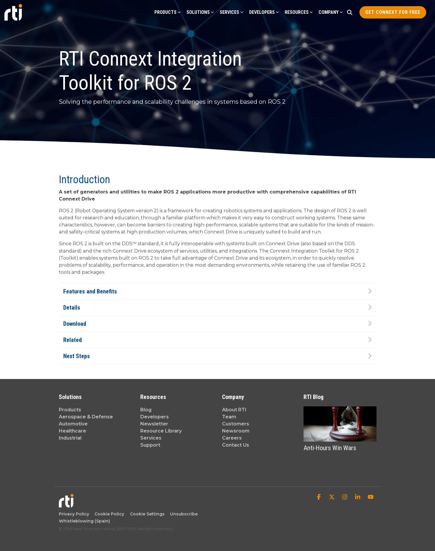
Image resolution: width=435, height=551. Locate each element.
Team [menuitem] (229, 417)
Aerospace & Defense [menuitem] (86, 417)
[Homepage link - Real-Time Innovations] (66, 504)
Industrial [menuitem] (70, 438)
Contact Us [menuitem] (235, 445)
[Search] (350, 12)
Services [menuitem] (150, 438)
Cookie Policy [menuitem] (108, 514)
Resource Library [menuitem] (161, 431)
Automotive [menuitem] (73, 424)
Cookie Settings (147, 514)
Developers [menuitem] (154, 417)
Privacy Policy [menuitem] (74, 514)
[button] (319, 497)
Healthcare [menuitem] (72, 431)
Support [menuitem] (150, 445)
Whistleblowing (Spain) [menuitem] (84, 521)
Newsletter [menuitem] (154, 424)
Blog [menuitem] (145, 410)
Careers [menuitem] (232, 438)
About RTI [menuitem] (234, 410)
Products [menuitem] (70, 410)
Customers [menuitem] (235, 424)
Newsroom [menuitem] (235, 431)
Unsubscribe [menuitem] (183, 514)
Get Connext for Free (392, 12)
